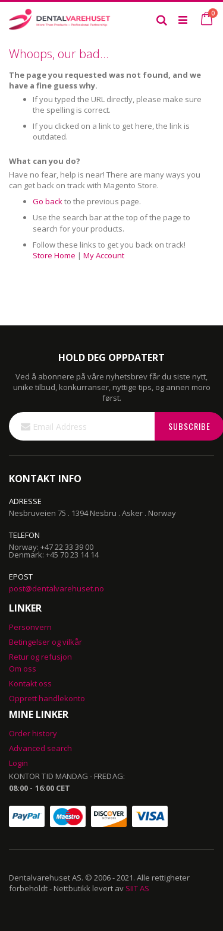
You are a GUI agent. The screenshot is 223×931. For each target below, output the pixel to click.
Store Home (54, 255)
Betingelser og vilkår (45, 641)
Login (18, 763)
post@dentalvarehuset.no (56, 588)
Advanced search (40, 748)
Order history (33, 733)
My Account (103, 255)
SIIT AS (137, 888)
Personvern (30, 627)
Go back (47, 201)
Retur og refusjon (40, 656)
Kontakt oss (30, 683)
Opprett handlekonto (47, 698)
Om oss (22, 668)
